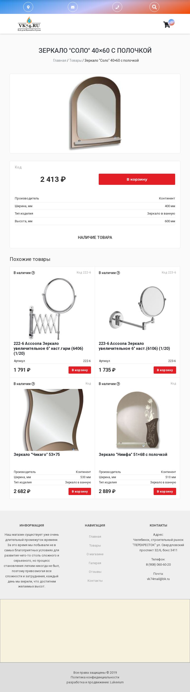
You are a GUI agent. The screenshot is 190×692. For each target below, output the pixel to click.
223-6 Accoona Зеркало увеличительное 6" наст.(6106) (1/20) (134, 346)
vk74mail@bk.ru (158, 579)
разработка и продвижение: (95, 682)
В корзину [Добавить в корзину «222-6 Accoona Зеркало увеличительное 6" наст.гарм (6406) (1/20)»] (80, 370)
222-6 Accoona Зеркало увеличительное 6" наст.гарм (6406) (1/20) (48, 348)
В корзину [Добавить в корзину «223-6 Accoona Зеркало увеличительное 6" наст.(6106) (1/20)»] (165, 370)
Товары (95, 545)
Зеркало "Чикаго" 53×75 (37, 454)
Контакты (95, 580)
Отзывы (95, 572)
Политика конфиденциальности (95, 677)
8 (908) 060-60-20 (158, 564)
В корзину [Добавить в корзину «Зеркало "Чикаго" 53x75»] (80, 491)
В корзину (137, 179)
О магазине (95, 554)
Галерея (95, 563)
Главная (95, 536)
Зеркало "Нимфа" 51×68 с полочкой (133, 454)
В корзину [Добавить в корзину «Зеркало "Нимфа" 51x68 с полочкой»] (165, 491)
